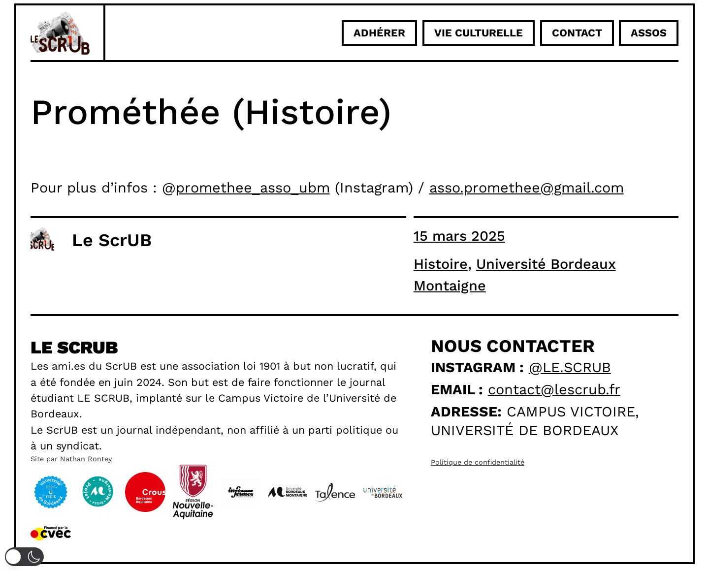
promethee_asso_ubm (253, 187)
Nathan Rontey (86, 459)
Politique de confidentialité (477, 462)
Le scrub (74, 347)
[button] (24, 556)
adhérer (379, 33)
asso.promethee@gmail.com (526, 187)
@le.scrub (570, 367)
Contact (577, 33)
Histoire (441, 263)
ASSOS (649, 33)
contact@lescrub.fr (554, 389)
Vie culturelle (478, 33)
